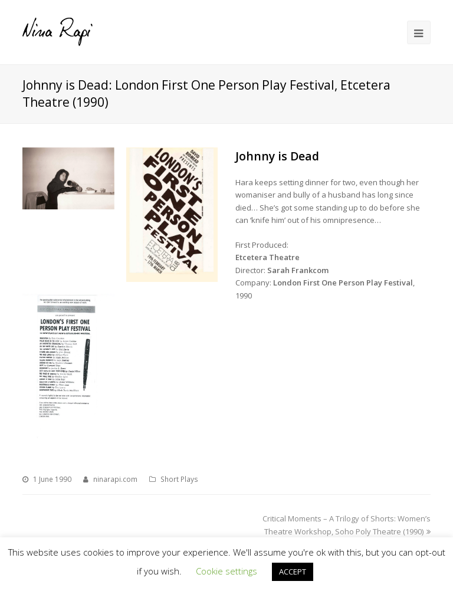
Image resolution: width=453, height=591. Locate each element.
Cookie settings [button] (226, 571)
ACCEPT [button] (292, 571)
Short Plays (179, 479)
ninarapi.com (115, 479)
